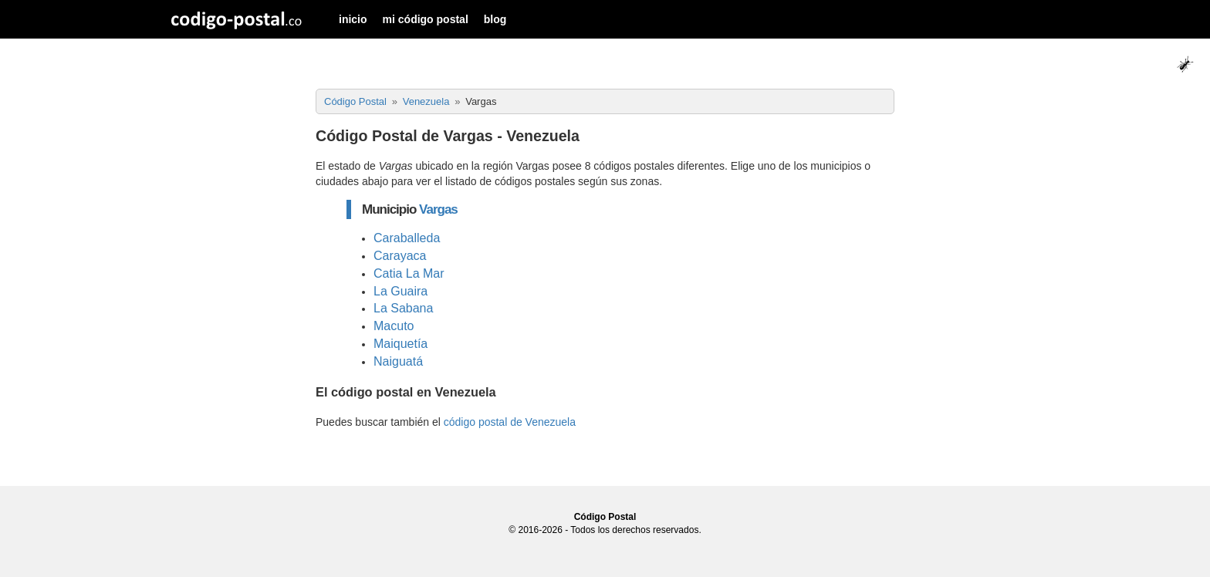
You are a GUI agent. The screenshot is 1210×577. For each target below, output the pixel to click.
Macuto (393, 325)
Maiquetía (400, 343)
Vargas (438, 209)
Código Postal (605, 516)
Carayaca (399, 255)
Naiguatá (398, 361)
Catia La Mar (408, 273)
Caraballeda (406, 238)
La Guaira (400, 291)
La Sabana (403, 308)
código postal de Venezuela (510, 422)
